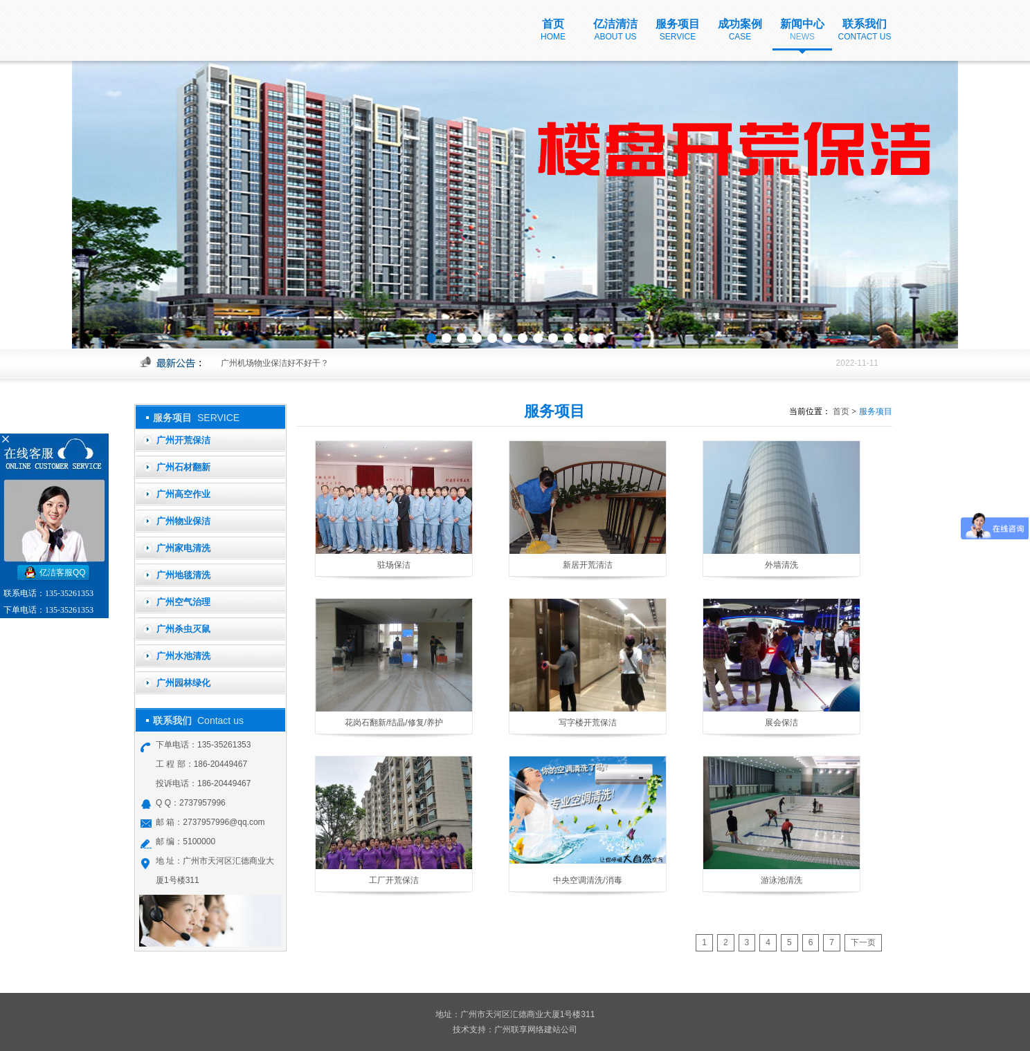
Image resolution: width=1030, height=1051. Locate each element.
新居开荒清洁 (588, 565)
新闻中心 (802, 29)
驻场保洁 (393, 565)
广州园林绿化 (183, 683)
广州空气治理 (183, 602)
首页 (553, 29)
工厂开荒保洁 (394, 880)
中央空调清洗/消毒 (587, 880)
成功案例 (740, 29)
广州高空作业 (183, 494)
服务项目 (678, 29)
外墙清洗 (781, 565)
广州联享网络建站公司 (535, 1029)
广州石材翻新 (183, 467)
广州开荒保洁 (183, 440)
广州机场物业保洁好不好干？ (275, 363)
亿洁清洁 (615, 29)
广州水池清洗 (183, 656)
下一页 (863, 942)
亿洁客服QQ (62, 572)
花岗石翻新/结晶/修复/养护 (394, 722)
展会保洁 (781, 722)
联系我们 (865, 29)
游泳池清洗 (781, 880)
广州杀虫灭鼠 (183, 629)
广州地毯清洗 (183, 575)
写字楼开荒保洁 (588, 722)
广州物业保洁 (183, 521)
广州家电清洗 (183, 548)
